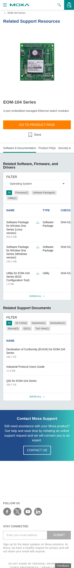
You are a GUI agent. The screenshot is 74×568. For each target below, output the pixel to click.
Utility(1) (12, 198)
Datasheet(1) (38, 323)
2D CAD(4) (21, 323)
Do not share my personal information (36, 564)
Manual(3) (13, 328)
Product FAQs (47, 148)
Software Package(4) (44, 192)
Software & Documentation (19, 148)
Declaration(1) (57, 323)
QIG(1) (27, 328)
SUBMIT (59, 535)
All (9, 192)
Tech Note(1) (42, 328)
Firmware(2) (21, 192)
